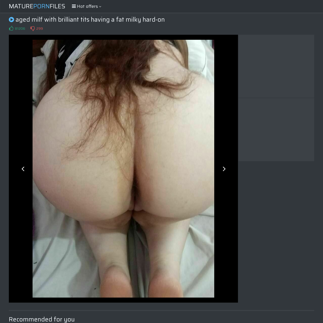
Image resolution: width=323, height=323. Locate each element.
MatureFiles (37, 6)
